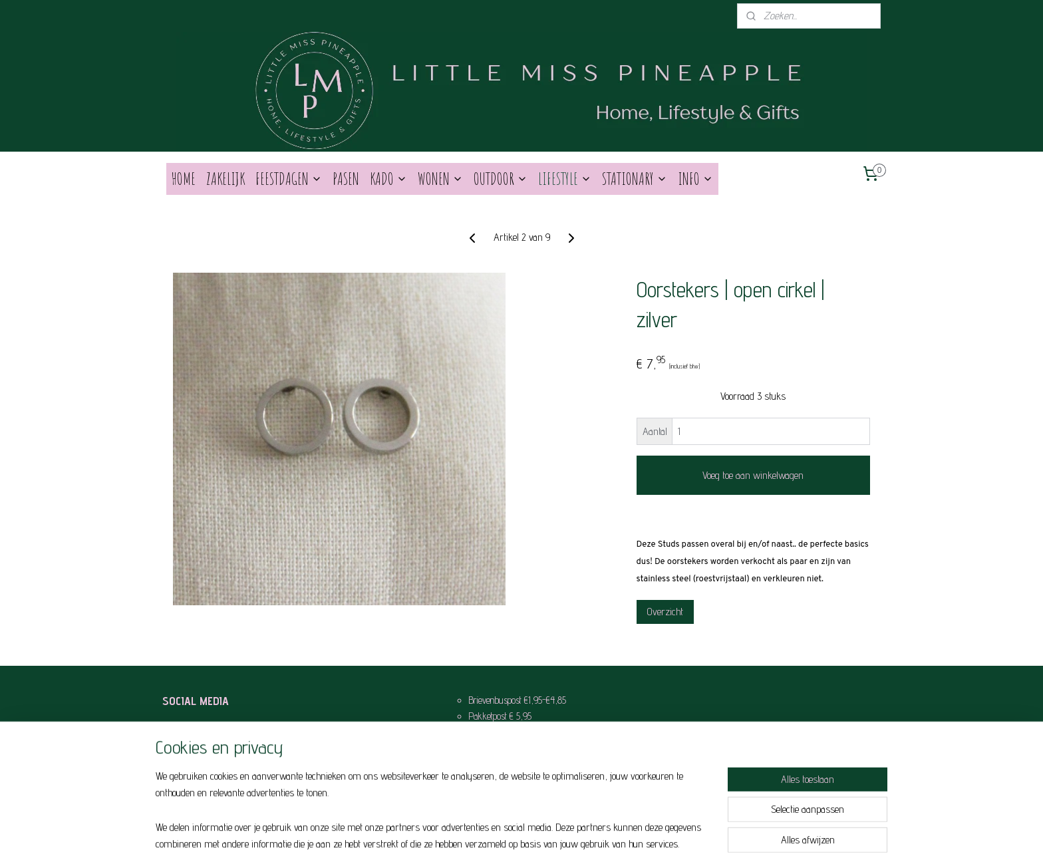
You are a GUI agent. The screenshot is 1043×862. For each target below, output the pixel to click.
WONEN (440, 178)
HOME (184, 178)
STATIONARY (634, 178)
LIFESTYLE (564, 178)
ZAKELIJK (225, 178)
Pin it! (197, 775)
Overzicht (665, 611)
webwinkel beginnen (546, 837)
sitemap (497, 837)
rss (514, 837)
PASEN (346, 178)
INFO (695, 178)
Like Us (201, 732)
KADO (388, 178)
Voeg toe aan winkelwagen (753, 475)
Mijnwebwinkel (626, 837)
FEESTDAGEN (288, 178)
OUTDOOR (500, 178)
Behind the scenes (219, 753)
